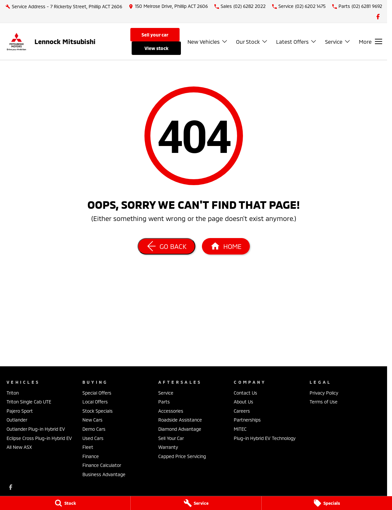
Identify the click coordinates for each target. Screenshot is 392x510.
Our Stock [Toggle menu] (252, 41)
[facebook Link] (378, 16)
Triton (13, 393)
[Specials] (327, 503)
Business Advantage (103, 474)
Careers (242, 411)
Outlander (17, 420)
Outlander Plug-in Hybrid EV (36, 429)
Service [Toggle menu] (338, 41)
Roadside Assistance (180, 420)
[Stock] (65, 503)
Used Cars (92, 438)
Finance (90, 456)
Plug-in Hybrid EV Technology (264, 438)
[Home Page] (226, 246)
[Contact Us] (168, 6)
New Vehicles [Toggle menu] (207, 41)
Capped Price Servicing (182, 456)
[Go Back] (166, 246)
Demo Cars (93, 429)
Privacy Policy (324, 393)
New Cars (92, 420)
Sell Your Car (155, 34)
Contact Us (245, 393)
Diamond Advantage (179, 429)
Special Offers (96, 393)
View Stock (156, 48)
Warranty (168, 447)
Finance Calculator (101, 465)
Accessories (170, 411)
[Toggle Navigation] (370, 41)
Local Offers (95, 401)
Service (165, 393)
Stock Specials (97, 411)
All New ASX (19, 447)
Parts (164, 401)
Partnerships (247, 420)
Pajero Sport (20, 411)
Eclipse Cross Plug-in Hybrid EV (39, 438)
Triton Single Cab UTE (29, 401)
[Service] (196, 503)
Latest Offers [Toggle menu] (296, 41)
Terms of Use (324, 401)
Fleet (87, 447)
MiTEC (240, 429)
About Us (243, 401)
